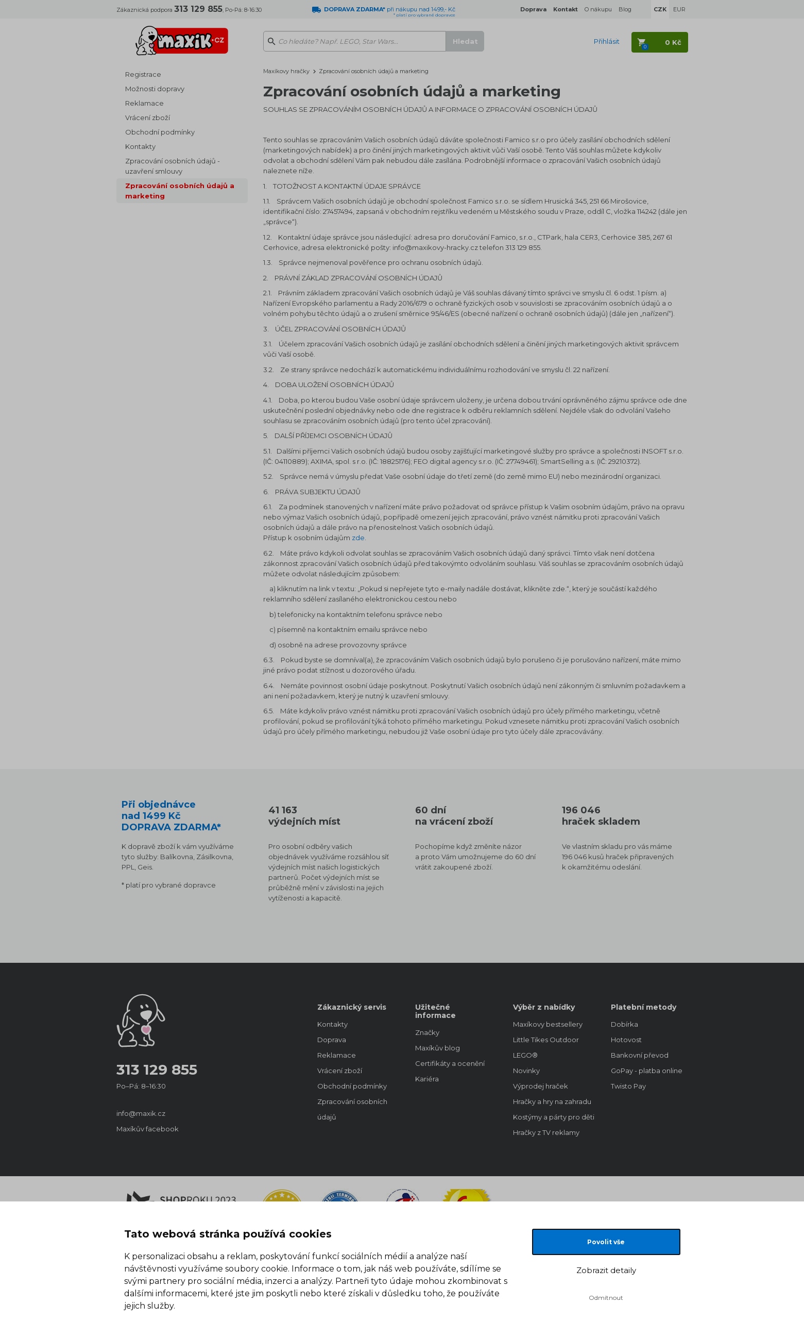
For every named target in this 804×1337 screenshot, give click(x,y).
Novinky (526, 1070)
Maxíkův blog (437, 1048)
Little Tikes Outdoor (546, 1039)
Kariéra (427, 1079)
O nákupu (598, 9)
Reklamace (144, 103)
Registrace (143, 74)
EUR (679, 9)
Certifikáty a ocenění (450, 1063)
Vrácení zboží (147, 117)
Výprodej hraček (540, 1086)
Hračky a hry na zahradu (551, 1101)
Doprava (331, 1039)
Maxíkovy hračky (286, 71)
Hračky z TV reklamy (546, 1132)
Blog (625, 9)
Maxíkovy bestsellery (548, 1024)
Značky (427, 1032)
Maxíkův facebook (147, 1129)
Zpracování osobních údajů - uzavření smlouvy (172, 166)
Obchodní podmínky (160, 132)
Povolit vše (606, 1242)
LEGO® (525, 1055)
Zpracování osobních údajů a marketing (179, 190)
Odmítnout (606, 1297)
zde (358, 537)
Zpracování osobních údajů (352, 1109)
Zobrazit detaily (606, 1270)
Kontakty (140, 146)
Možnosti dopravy (154, 89)
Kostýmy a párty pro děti (551, 1117)
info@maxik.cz (140, 1113)
